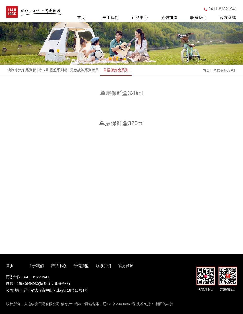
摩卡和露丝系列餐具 (53, 75)
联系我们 (198, 17)
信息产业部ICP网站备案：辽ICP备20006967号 (98, 304)
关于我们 (110, 17)
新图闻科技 (164, 304)
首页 (81, 17)
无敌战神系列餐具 (84, 70)
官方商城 (228, 17)
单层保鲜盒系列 (115, 70)
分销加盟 (169, 17)
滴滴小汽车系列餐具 (21, 75)
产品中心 (140, 17)
